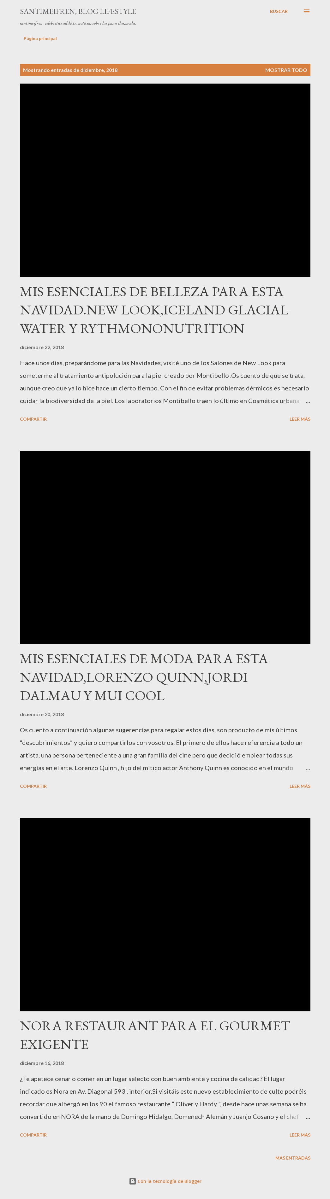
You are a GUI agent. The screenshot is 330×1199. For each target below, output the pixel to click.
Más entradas (292, 1158)
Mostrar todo (286, 70)
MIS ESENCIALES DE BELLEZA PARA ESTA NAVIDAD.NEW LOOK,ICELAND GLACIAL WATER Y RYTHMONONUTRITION (154, 309)
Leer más (300, 419)
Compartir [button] (33, 419)
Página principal (40, 38)
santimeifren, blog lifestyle (78, 11)
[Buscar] (279, 11)
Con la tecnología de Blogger (165, 1181)
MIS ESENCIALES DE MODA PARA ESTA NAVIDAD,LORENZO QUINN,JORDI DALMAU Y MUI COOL (144, 676)
